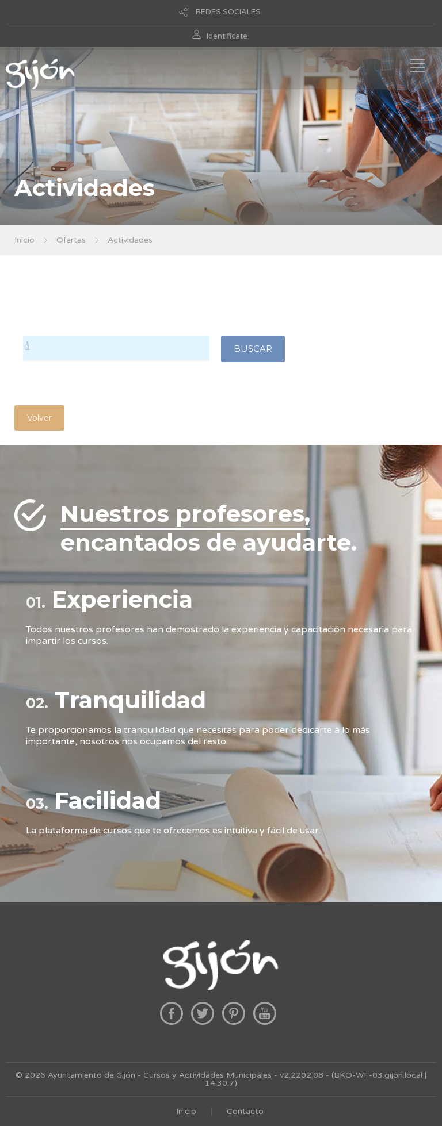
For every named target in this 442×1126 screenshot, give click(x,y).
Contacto (245, 1111)
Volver (39, 418)
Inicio (24, 240)
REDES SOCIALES (228, 12)
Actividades (130, 240)
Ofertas (71, 240)
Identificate (227, 36)
